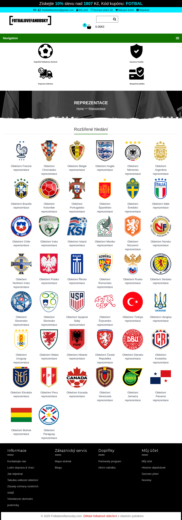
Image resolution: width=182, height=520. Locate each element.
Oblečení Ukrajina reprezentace (160, 319)
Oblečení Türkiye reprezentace (133, 319)
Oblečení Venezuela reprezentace (105, 395)
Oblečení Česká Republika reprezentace (105, 357)
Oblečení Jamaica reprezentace (133, 395)
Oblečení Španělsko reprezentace (105, 206)
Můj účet (82, 10)
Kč (35, 10)
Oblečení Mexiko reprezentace (105, 243)
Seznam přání (150, 473)
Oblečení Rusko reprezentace (133, 281)
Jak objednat (15, 473)
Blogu (58, 467)
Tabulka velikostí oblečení (22, 480)
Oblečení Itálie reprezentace (160, 205)
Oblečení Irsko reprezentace (49, 243)
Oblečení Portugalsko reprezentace (77, 206)
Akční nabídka (106, 467)
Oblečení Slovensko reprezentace (21, 319)
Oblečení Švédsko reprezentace (133, 206)
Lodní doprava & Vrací (20, 467)
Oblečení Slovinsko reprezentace (49, 319)
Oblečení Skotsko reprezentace (160, 281)
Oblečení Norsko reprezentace (161, 243)
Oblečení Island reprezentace (77, 243)
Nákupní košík (124, 10)
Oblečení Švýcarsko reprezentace (105, 319)
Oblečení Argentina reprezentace (161, 169)
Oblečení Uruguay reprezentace (21, 357)
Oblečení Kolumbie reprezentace (49, 206)
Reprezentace (96, 108)
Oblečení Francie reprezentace (21, 168)
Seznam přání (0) (102, 10)
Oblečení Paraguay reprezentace (49, 433)
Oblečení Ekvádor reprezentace (21, 394)
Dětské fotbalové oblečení (100, 516)
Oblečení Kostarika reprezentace (161, 357)
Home (80, 108)
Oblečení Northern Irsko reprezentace (21, 282)
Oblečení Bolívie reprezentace (21, 432)
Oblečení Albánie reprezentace (77, 356)
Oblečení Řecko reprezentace (77, 281)
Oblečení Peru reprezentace (49, 394)
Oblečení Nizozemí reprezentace (133, 244)
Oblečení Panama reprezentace (161, 395)
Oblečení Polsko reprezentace (49, 281)
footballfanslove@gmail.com (56, 10)
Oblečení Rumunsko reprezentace (105, 282)
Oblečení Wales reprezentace (49, 356)
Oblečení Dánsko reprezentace (133, 356)
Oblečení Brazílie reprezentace (21, 205)
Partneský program (109, 461)
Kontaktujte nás (16, 461)
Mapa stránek (63, 461)
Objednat (142, 10)
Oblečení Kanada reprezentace (77, 394)
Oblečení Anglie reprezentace (104, 168)
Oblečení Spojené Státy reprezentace (77, 319)
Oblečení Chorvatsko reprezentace (49, 169)
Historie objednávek (154, 467)
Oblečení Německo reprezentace (133, 169)
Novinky (146, 480)
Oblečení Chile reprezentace (21, 243)
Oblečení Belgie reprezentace (77, 168)
